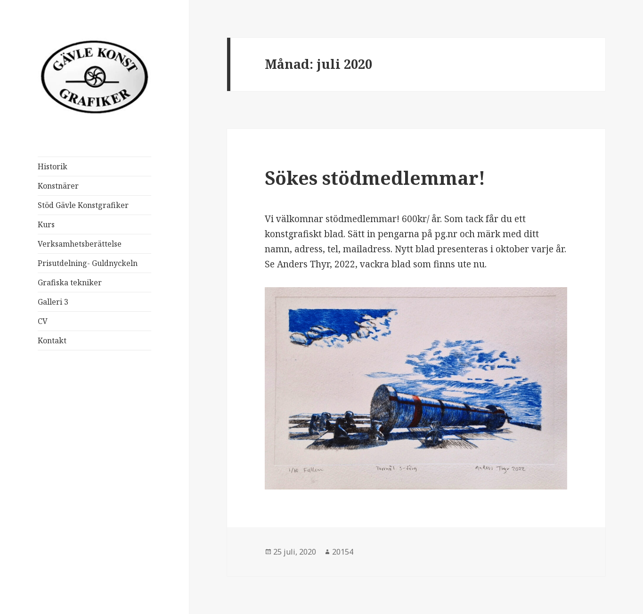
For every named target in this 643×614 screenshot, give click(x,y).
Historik (52, 166)
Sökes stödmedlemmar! (375, 177)
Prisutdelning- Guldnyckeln (88, 263)
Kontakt (52, 340)
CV (43, 321)
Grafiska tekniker (70, 282)
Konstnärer (58, 186)
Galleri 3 (53, 302)
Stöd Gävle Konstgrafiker (83, 205)
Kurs (46, 224)
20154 (342, 552)
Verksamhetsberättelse (80, 244)
